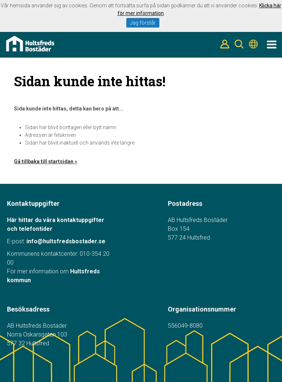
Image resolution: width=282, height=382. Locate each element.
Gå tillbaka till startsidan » (45, 161)
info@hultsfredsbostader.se (65, 241)
